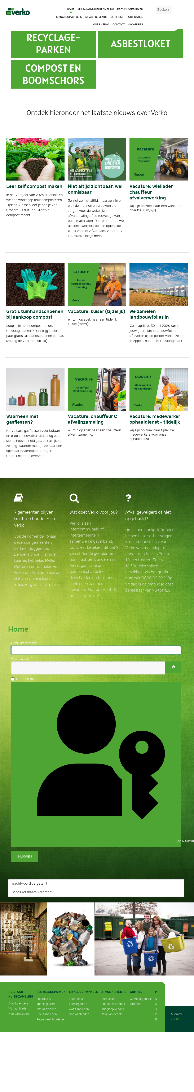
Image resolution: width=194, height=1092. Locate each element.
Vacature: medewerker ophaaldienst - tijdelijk (154, 419)
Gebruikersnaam (25, 643)
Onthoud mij (25, 679)
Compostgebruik (141, 999)
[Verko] (18, 11)
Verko (175, 1019)
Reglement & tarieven (51, 1019)
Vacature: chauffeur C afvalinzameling (92, 419)
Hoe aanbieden (18, 1014)
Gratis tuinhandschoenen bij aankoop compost (34, 314)
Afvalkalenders (18, 1003)
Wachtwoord (22, 659)
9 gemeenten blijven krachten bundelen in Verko (34, 519)
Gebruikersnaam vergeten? (32, 892)
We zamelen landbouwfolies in (149, 314)
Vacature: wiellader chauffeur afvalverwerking (151, 192)
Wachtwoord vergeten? (29, 884)
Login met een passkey (99, 764)
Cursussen (108, 999)
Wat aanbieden (18, 1008)
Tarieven (135, 1004)
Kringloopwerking (112, 1009)
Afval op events (112, 1014)
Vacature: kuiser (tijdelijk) (96, 311)
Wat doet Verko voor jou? (94, 512)
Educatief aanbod (113, 1004)
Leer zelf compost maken (34, 186)
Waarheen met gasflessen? (22, 419)
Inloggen (24, 856)
